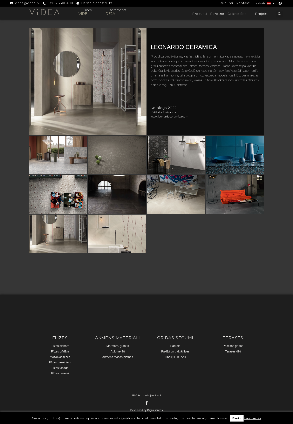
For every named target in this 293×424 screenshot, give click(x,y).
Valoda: (265, 3)
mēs (88, 10)
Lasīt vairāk (252, 418)
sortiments (118, 10)
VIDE (83, 13)
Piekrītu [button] (236, 418)
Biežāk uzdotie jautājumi (146, 395)
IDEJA (109, 13)
